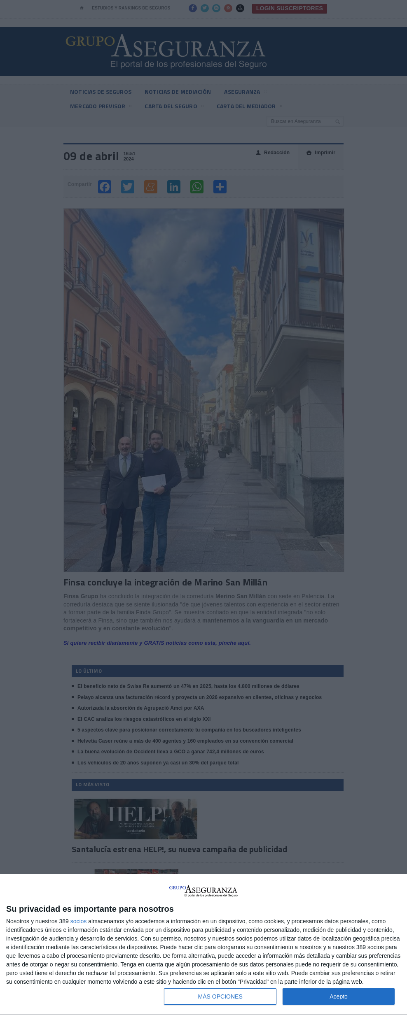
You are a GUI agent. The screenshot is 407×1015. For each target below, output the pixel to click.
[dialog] (203, 945)
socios (78, 921)
